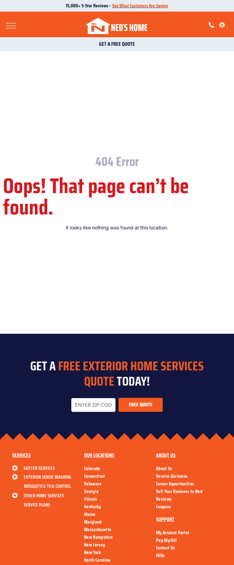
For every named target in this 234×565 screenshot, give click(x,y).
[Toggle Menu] (11, 26)
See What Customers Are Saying (140, 5)
